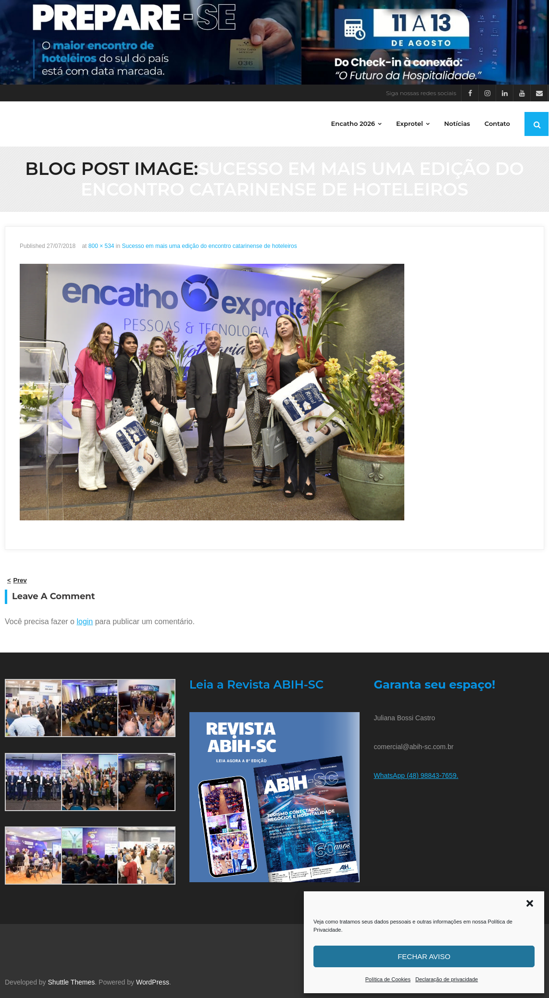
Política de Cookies (388, 979)
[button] (530, 903)
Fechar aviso (424, 956)
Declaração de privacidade (446, 979)
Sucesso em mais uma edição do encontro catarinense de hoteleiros (209, 246)
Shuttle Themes (71, 982)
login (84, 621)
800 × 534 (101, 246)
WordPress (152, 982)
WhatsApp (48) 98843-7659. (416, 775)
